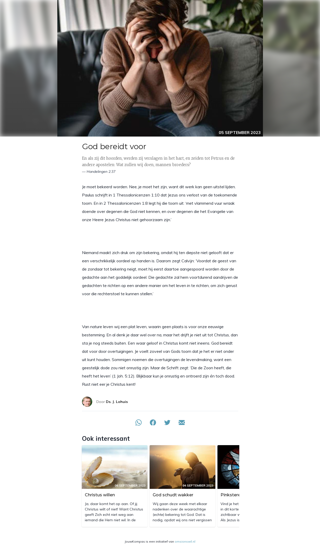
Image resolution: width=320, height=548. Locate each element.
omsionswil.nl (185, 541)
